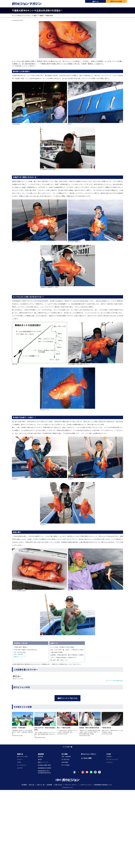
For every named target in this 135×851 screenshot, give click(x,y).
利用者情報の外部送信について (103, 846)
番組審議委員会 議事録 (44, 829)
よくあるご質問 (86, 819)
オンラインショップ (112, 820)
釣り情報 (65, 815)
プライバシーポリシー (71, 846)
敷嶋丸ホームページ (19, 656)
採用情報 (49, 846)
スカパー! (20, 820)
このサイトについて (86, 846)
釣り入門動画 (65, 826)
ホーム (95, 1)
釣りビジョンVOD (22, 817)
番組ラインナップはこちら (68, 744)
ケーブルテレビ (21, 826)
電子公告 (31, 846)
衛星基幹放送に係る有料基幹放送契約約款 (44, 833)
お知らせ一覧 (40, 846)
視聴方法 (20, 815)
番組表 (40, 820)
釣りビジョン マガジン (24, 15)
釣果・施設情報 (18, 654)
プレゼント (109, 823)
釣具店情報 (65, 823)
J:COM (19, 823)
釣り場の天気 (65, 820)
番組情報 (41, 815)
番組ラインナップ (43, 823)
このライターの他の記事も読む (114, 681)
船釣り (36, 15)
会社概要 (24, 846)
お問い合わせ (58, 846)
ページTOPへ (67, 808)
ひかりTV (19, 829)
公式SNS (108, 817)
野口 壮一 (32, 66)
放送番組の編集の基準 (44, 826)
